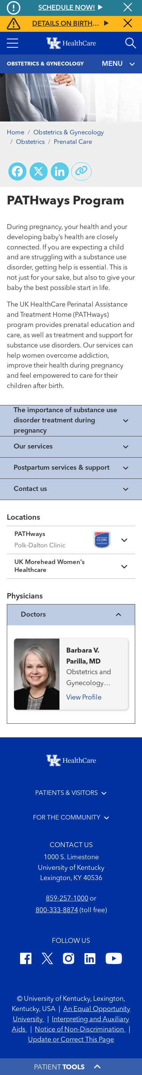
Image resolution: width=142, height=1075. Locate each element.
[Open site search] (130, 43)
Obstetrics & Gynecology (68, 132)
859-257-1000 (67, 898)
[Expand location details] (71, 540)
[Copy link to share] (81, 171)
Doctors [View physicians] (71, 615)
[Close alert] (127, 24)
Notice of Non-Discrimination (80, 1029)
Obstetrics (30, 142)
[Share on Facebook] (17, 171)
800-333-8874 (57, 910)
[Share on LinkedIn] (59, 171)
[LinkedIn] (89, 960)
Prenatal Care (73, 142)
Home (15, 132)
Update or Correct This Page (71, 1039)
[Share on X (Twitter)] (38, 171)
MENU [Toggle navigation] (119, 64)
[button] (12, 43)
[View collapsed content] (71, 420)
